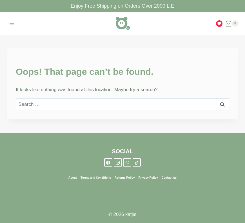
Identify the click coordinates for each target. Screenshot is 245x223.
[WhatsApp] (127, 162)
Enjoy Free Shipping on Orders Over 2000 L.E (122, 6)
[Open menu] (12, 23)
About (72, 178)
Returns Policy (125, 178)
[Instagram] (118, 162)
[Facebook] (108, 162)
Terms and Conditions (96, 178)
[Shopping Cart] (231, 23)
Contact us (169, 178)
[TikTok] (137, 162)
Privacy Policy (148, 178)
